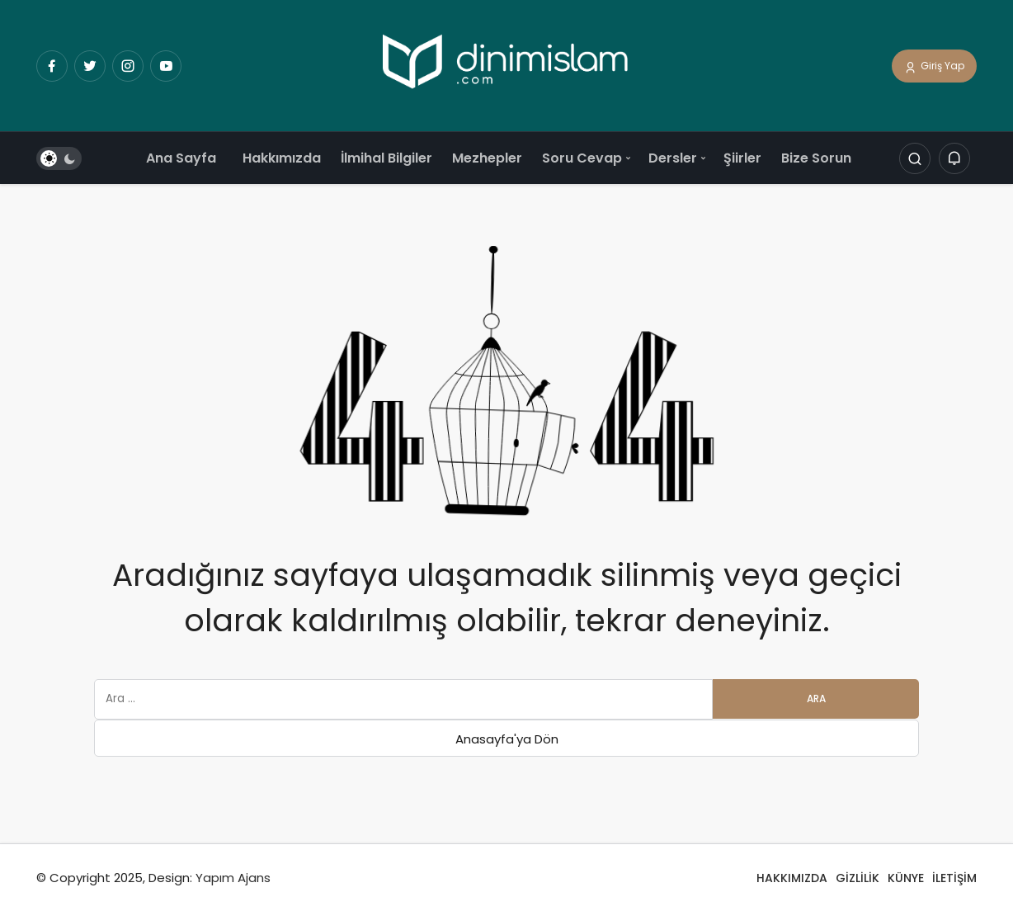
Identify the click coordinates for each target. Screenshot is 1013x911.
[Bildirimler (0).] (954, 159)
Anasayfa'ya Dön (506, 739)
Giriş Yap (934, 67)
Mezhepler (487, 158)
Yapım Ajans (233, 877)
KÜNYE (906, 878)
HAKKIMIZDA (791, 878)
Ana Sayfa (181, 158)
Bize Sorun (816, 158)
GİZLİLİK (857, 878)
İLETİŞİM (954, 878)
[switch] (59, 159)
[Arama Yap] (915, 159)
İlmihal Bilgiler (386, 158)
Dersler (672, 158)
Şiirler (742, 158)
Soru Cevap (582, 158)
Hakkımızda (282, 158)
